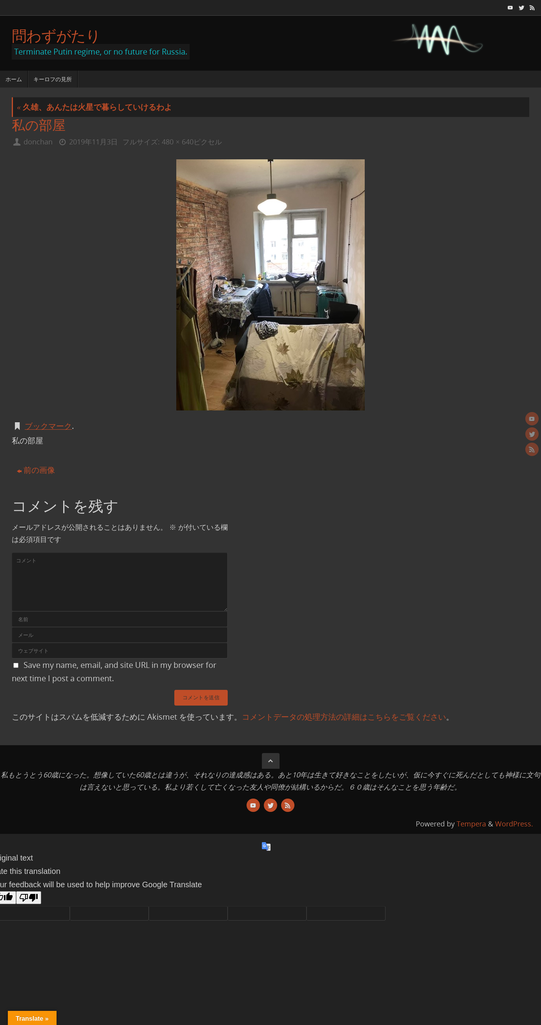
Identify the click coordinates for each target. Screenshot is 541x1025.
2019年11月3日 (93, 141)
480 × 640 (177, 141)
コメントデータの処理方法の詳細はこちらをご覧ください (344, 716)
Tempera (471, 823)
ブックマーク (48, 426)
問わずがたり (56, 35)
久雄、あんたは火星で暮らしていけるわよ (94, 107)
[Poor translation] (28, 897)
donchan (38, 141)
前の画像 (36, 470)
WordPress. (514, 823)
